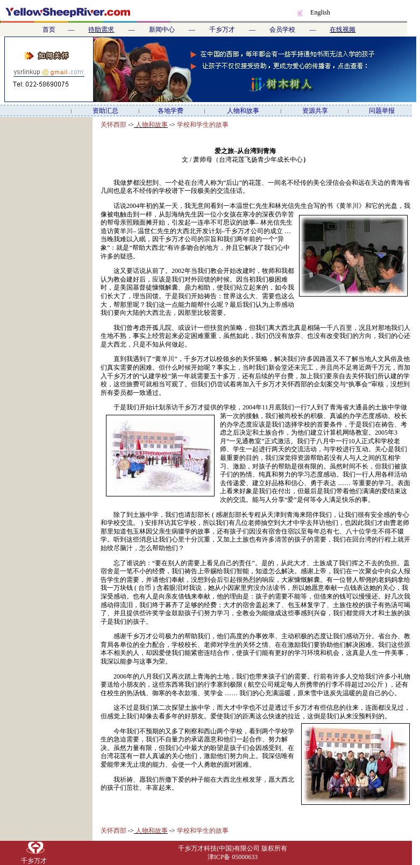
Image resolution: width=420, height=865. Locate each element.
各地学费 (170, 110)
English (320, 12)
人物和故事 (243, 110)
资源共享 (315, 110)
